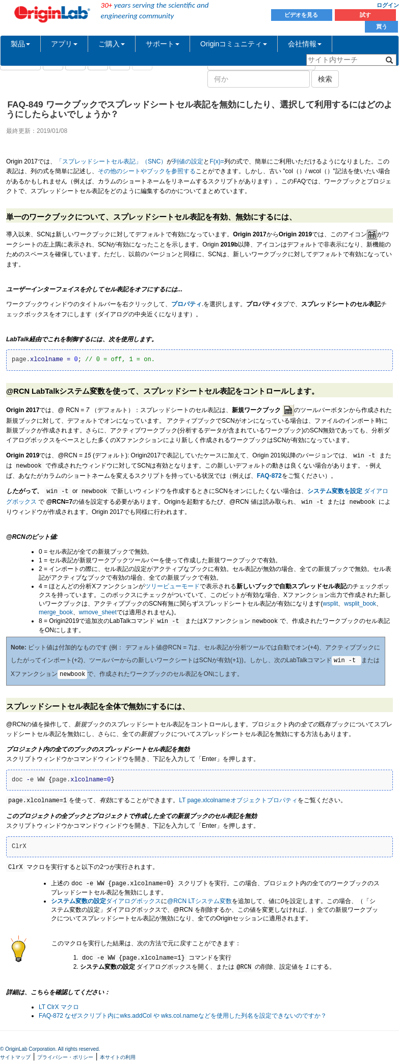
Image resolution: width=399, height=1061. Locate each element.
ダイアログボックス (106, 901)
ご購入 (111, 44)
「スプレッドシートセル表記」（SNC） (111, 161)
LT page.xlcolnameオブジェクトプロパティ (238, 800)
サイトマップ (15, 1057)
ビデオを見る (302, 15)
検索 (325, 79)
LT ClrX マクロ (59, 1007)
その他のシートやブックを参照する (147, 171)
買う (381, 26)
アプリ (64, 44)
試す (365, 15)
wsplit (330, 603)
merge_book (56, 612)
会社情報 (305, 44)
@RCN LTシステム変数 (199, 901)
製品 (20, 44)
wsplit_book (360, 603)
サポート (162, 44)
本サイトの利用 (118, 1057)
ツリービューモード (172, 586)
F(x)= (216, 161)
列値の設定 (188, 161)
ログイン (388, 5)
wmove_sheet (98, 612)
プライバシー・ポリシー (65, 1057)
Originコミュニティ (233, 44)
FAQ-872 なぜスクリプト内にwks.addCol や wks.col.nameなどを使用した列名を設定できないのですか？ (183, 1015)
